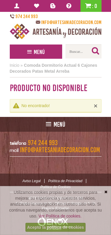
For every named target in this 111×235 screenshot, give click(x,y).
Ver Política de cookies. (60, 216)
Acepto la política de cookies (55, 227)
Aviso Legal (31, 181)
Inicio (15, 65)
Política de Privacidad (65, 181)
